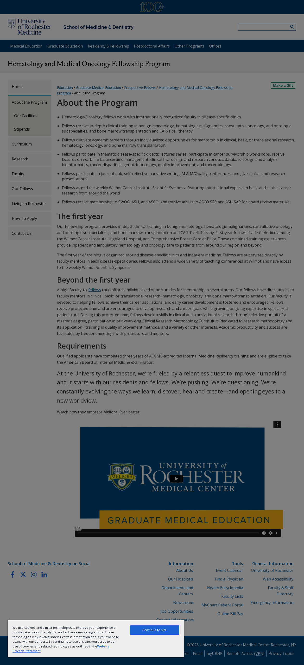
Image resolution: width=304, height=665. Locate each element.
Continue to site (154, 630)
